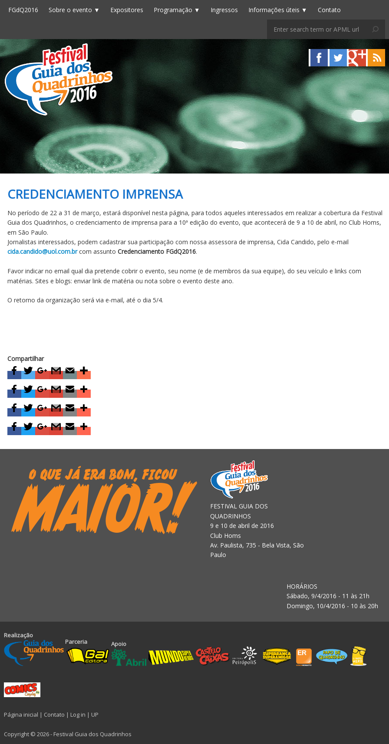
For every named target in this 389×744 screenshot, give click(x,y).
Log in (78, 714)
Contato (329, 10)
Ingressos (224, 10)
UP (95, 714)
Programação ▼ (177, 10)
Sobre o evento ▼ (74, 10)
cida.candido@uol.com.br (42, 251)
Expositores (126, 10)
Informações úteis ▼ (277, 10)
